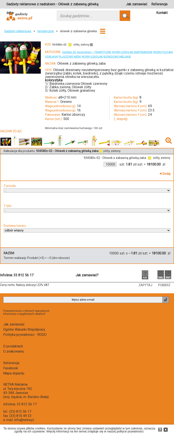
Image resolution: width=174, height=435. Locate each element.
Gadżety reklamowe (17, 31)
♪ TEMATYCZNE (101, 52)
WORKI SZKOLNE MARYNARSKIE (132, 52)
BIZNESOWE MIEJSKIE (117, 56)
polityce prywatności (130, 431)
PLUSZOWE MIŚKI (70, 56)
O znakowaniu (13, 351)
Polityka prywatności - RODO (25, 335)
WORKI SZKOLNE (92, 56)
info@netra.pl (24, 420)
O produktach (13, 346)
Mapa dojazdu (13, 373)
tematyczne (45, 31)
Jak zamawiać (136, 4)
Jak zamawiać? (87, 275)
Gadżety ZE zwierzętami (77, 52)
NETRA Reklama (15, 384)
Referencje (159, 4)
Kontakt (162, 13)
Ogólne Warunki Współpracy (24, 329)
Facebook (10, 368)
